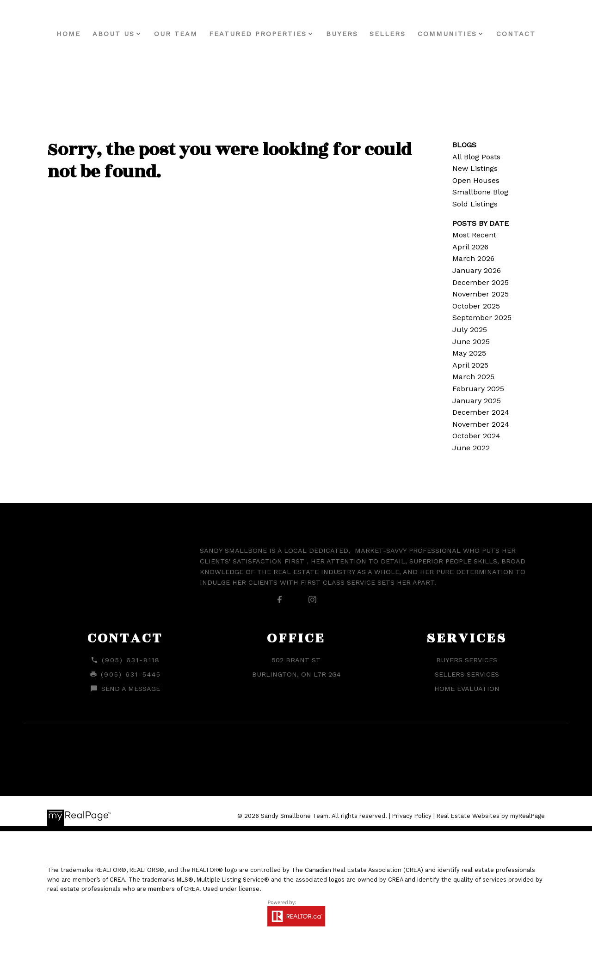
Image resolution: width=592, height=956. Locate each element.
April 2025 (470, 365)
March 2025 (473, 376)
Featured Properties (258, 33)
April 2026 (470, 246)
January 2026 (476, 270)
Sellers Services (467, 674)
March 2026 (473, 258)
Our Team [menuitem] (175, 33)
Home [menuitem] (68, 33)
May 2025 (469, 353)
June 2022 (471, 447)
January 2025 (476, 400)
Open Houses (476, 180)
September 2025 (482, 317)
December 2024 (480, 412)
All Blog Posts (476, 156)
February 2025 (478, 388)
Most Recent (474, 234)
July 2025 (469, 329)
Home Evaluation (467, 688)
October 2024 (476, 435)
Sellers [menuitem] (388, 33)
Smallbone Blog (480, 192)
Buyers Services (466, 660)
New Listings (475, 168)
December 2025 (480, 282)
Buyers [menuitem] (342, 33)
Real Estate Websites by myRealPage (491, 815)
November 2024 (480, 424)
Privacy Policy (412, 815)
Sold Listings (475, 204)
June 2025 (471, 341)
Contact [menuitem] (516, 33)
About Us (113, 33)
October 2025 (476, 306)
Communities (447, 33)
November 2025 (480, 294)
